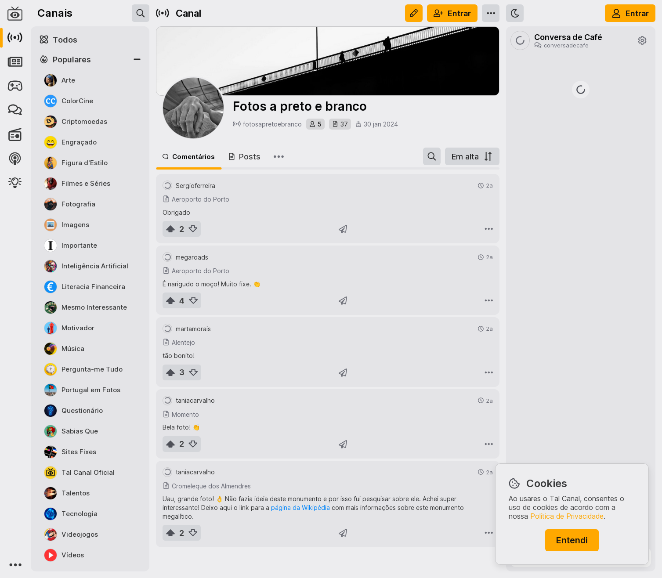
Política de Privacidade (567, 516)
